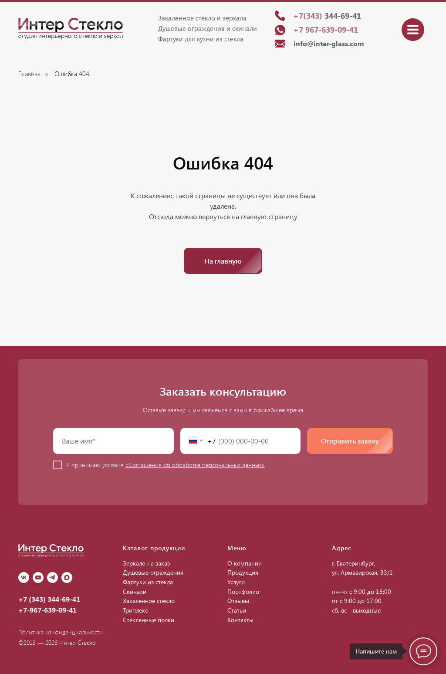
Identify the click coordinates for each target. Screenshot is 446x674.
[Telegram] (52, 577)
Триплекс (135, 610)
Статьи (236, 610)
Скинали (134, 591)
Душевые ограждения (153, 572)
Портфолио (243, 591)
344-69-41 (327, 15)
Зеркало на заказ (146, 563)
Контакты (240, 620)
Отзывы (238, 600)
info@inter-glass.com (329, 43)
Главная (29, 74)
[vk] (23, 577)
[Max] (66, 577)
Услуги (236, 582)
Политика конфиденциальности (60, 632)
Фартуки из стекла (148, 582)
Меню (237, 548)
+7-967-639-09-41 (47, 609)
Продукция (242, 572)
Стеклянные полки (148, 620)
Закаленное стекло (149, 600)
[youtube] (38, 577)
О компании (244, 563)
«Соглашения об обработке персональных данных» (195, 465)
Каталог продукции (154, 548)
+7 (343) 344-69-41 (49, 598)
